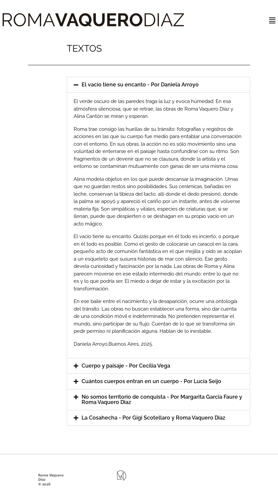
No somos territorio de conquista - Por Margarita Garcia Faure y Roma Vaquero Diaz (162, 399)
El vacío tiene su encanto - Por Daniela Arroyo (140, 84)
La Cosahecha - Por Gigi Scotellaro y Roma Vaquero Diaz (153, 418)
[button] (272, 20)
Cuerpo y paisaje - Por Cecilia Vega (126, 366)
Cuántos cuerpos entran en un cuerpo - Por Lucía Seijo (151, 381)
